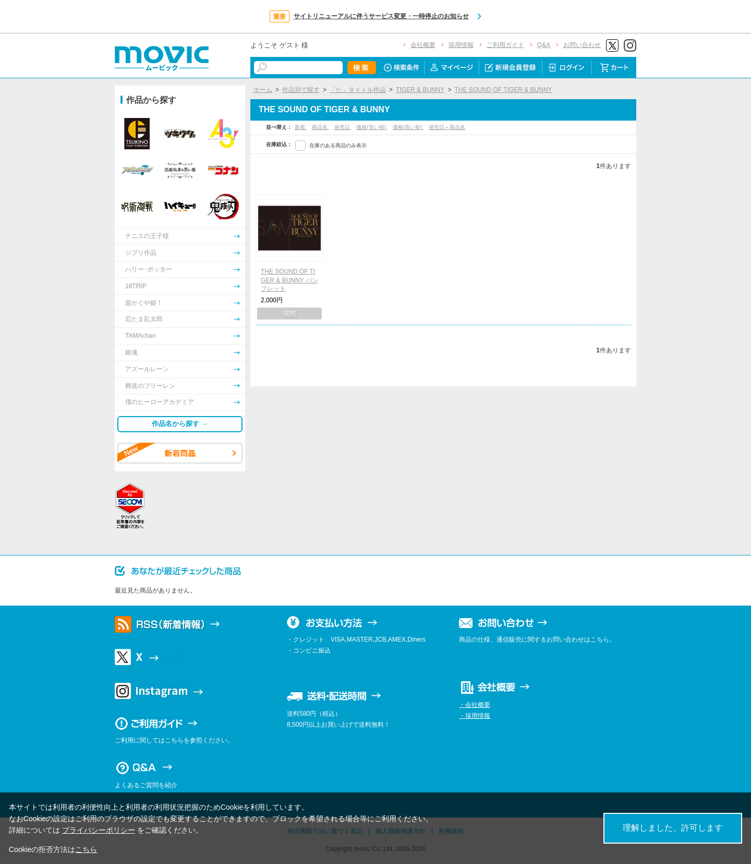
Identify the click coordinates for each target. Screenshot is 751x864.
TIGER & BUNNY (420, 89)
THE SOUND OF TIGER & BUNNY (503, 89)
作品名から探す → (180, 424)
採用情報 (461, 45)
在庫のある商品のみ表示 (338, 145)
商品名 (320, 127)
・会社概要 (474, 704)
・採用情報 (474, 715)
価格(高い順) (408, 127)
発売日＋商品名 (447, 127)
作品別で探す (301, 89)
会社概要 (422, 45)
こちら (86, 849)
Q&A (543, 45)
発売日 (343, 127)
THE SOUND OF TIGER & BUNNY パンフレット (289, 280)
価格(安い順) (371, 127)
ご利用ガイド (505, 45)
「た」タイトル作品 (358, 89)
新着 (301, 127)
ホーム (262, 89)
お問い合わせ (582, 45)
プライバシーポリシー (98, 830)
